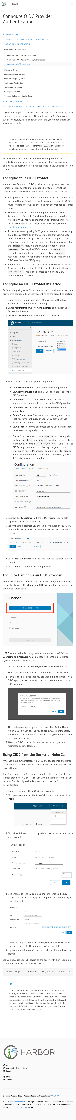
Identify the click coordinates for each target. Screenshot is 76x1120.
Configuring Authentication (15, 49)
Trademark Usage (22, 1107)
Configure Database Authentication (21, 55)
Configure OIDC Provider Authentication (23, 64)
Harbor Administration (16, 44)
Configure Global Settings (14, 74)
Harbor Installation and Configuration (26, 39)
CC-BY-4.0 (55, 1095)
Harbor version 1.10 (14, 34)
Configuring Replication (13, 83)
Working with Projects (16, 101)
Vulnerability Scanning (13, 87)
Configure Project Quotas (14, 78)
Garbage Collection (12, 91)
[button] (72, 4)
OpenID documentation (20, 226)
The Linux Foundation (18, 1101)
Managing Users (10, 70)
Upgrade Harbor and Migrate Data (18, 96)
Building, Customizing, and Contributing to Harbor (33, 106)
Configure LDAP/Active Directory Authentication (26, 60)
